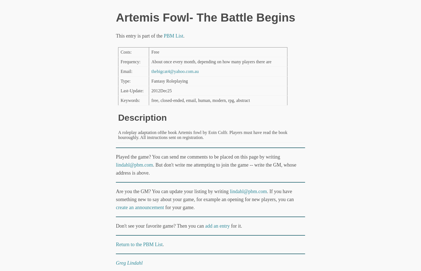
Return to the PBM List (139, 244)
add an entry (217, 226)
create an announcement (140, 207)
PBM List (173, 36)
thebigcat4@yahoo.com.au (175, 71)
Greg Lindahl (129, 263)
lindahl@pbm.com (134, 165)
